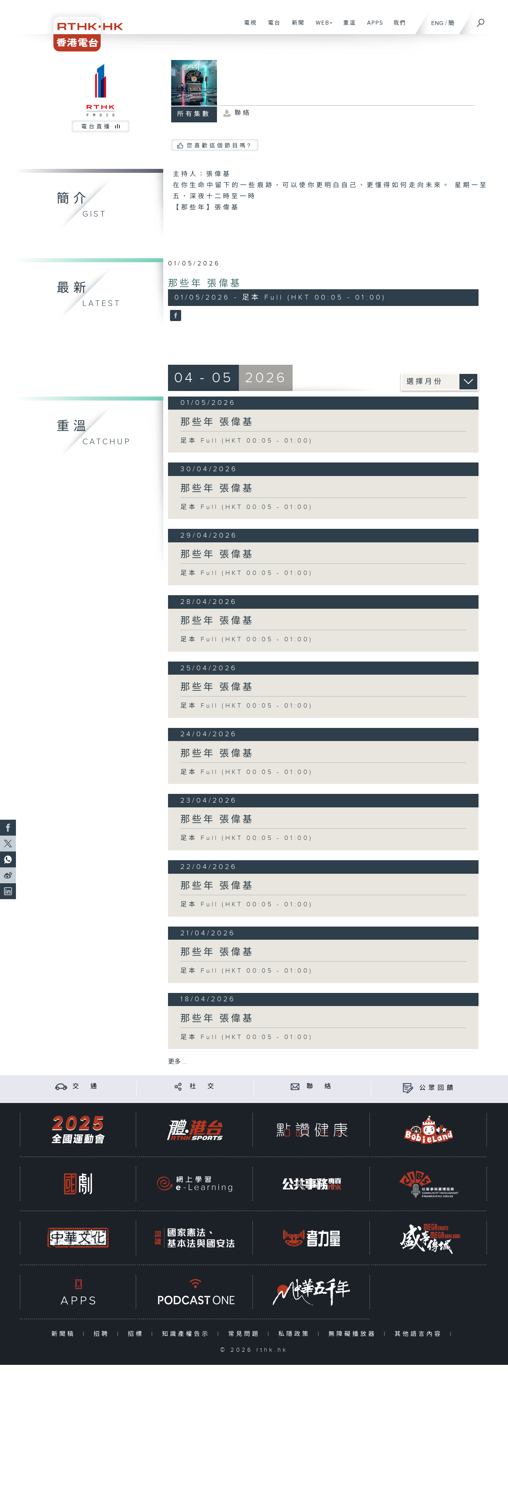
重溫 (346, 27)
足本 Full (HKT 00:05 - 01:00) (246, 441)
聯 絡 (320, 1086)
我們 (396, 27)
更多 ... (177, 1062)
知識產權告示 (187, 1334)
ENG (437, 23)
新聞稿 (65, 1334)
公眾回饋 (437, 1088)
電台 (271, 27)
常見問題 (246, 1334)
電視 (247, 27)
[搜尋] (481, 20)
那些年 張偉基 (205, 283)
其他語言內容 (420, 1334)
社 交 (203, 1086)
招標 (137, 1334)
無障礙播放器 (354, 1334)
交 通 (86, 1086)
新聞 (295, 27)
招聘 (103, 1334)
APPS (372, 27)
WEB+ (321, 27)
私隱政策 (296, 1334)
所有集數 (194, 114)
